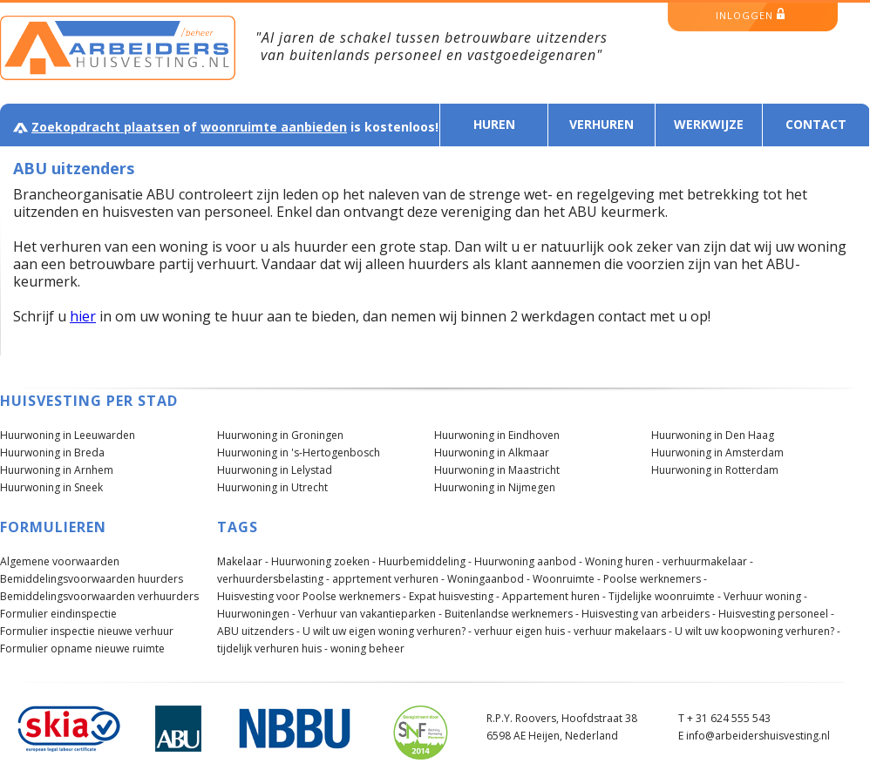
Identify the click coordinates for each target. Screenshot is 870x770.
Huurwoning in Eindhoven (497, 435)
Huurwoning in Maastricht (497, 470)
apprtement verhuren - (388, 578)
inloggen (750, 15)
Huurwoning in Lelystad (274, 470)
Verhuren (601, 124)
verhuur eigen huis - (522, 631)
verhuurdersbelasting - (273, 578)
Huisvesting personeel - (776, 613)
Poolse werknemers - (655, 578)
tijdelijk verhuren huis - (272, 648)
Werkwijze (709, 124)
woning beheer (367, 648)
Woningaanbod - (488, 578)
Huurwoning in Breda (52, 452)
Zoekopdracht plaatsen (105, 126)
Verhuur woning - (765, 596)
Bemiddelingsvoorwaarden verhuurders (99, 596)
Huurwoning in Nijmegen (494, 487)
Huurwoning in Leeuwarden (67, 435)
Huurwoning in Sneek (51, 487)
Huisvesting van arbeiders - (648, 613)
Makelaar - (242, 561)
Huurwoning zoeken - (323, 561)
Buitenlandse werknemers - (512, 613)
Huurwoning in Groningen (280, 435)
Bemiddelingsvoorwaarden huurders (91, 578)
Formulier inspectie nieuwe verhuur (86, 631)
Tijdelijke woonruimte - (664, 596)
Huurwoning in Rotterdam (714, 470)
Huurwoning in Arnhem (56, 470)
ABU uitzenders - (258, 631)
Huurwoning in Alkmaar (491, 452)
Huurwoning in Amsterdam (717, 452)
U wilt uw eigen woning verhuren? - (387, 631)
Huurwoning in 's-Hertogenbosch (298, 452)
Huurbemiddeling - (425, 561)
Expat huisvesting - (454, 596)
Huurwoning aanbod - (528, 561)
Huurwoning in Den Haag (712, 435)
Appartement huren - (554, 596)
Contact (815, 124)
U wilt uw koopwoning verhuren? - (757, 631)
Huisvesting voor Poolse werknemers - (311, 596)
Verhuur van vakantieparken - (370, 613)
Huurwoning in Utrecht (272, 487)
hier (83, 316)
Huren (494, 124)
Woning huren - (622, 561)
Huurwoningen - (256, 613)
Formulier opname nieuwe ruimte (82, 648)
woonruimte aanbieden (274, 126)
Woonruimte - (567, 578)
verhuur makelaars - (623, 631)
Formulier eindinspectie (58, 613)
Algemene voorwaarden (59, 561)
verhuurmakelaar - (708, 561)
